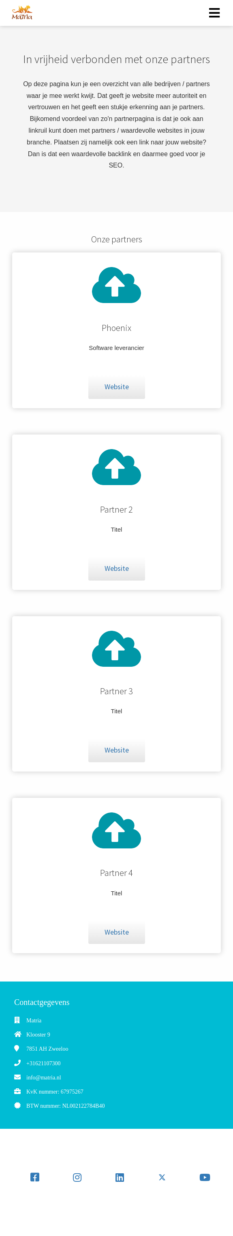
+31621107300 (43, 1063)
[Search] (136, 1210)
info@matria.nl (43, 1078)
